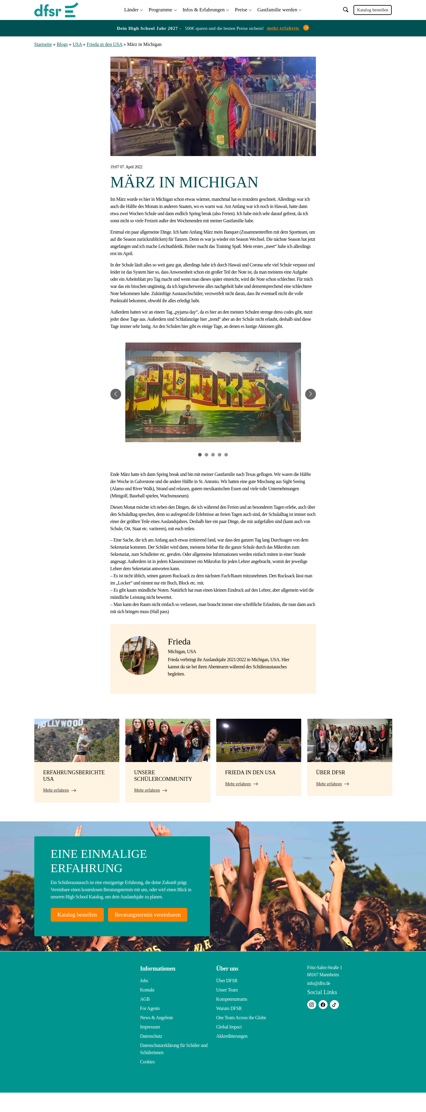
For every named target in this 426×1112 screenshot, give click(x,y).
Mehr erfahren (56, 789)
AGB (145, 1018)
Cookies (147, 1081)
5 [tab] (226, 454)
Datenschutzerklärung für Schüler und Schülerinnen (174, 1068)
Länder (131, 9)
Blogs (62, 43)
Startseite (43, 43)
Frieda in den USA (105, 43)
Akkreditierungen (232, 1055)
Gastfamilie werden (277, 9)
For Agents (150, 1027)
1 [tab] (200, 454)
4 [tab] (219, 454)
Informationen (157, 988)
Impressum (150, 1046)
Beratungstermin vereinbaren (95, 933)
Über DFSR (227, 1000)
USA (77, 43)
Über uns (227, 988)
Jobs (144, 1000)
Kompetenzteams (231, 1018)
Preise (241, 9)
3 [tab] (213, 454)
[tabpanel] (213, 393)
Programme (160, 9)
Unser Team (227, 1009)
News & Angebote (156, 1036)
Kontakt (147, 1009)
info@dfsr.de (319, 1002)
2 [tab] (206, 454)
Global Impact (229, 1046)
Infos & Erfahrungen (204, 9)
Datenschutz (151, 1055)
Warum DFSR (229, 1027)
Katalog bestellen (372, 9)
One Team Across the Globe (241, 1036)
